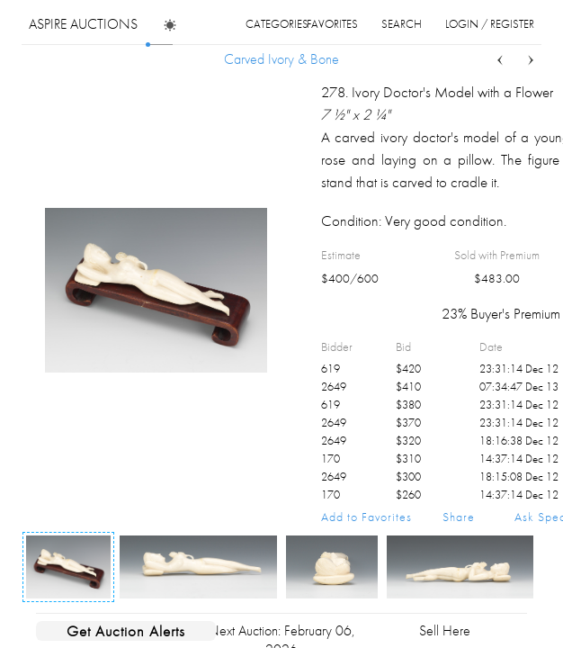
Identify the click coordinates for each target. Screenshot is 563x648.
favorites (332, 24)
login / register (489, 24)
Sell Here (444, 630)
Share (458, 516)
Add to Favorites (366, 516)
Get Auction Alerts (126, 631)
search (401, 24)
